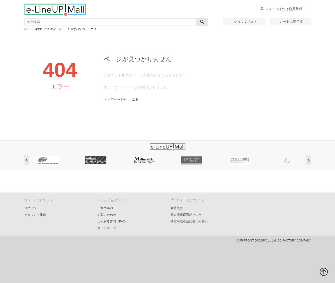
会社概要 (176, 208)
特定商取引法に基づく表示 (189, 221)
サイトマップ (106, 228)
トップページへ (115, 99)
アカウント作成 (35, 214)
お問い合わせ (106, 214)
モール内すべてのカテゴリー (80, 29)
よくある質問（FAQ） (113, 221)
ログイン (30, 208)
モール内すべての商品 (41, 29)
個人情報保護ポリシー (186, 214)
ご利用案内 (105, 208)
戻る (135, 99)
